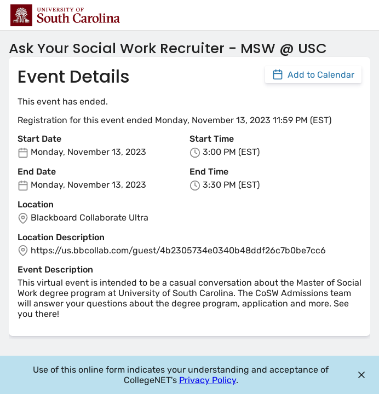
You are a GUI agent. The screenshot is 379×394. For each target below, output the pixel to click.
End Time (209, 171)
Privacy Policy (207, 380)
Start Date (39, 139)
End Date (37, 171)
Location (36, 204)
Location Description (61, 237)
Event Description (55, 269)
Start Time (212, 139)
